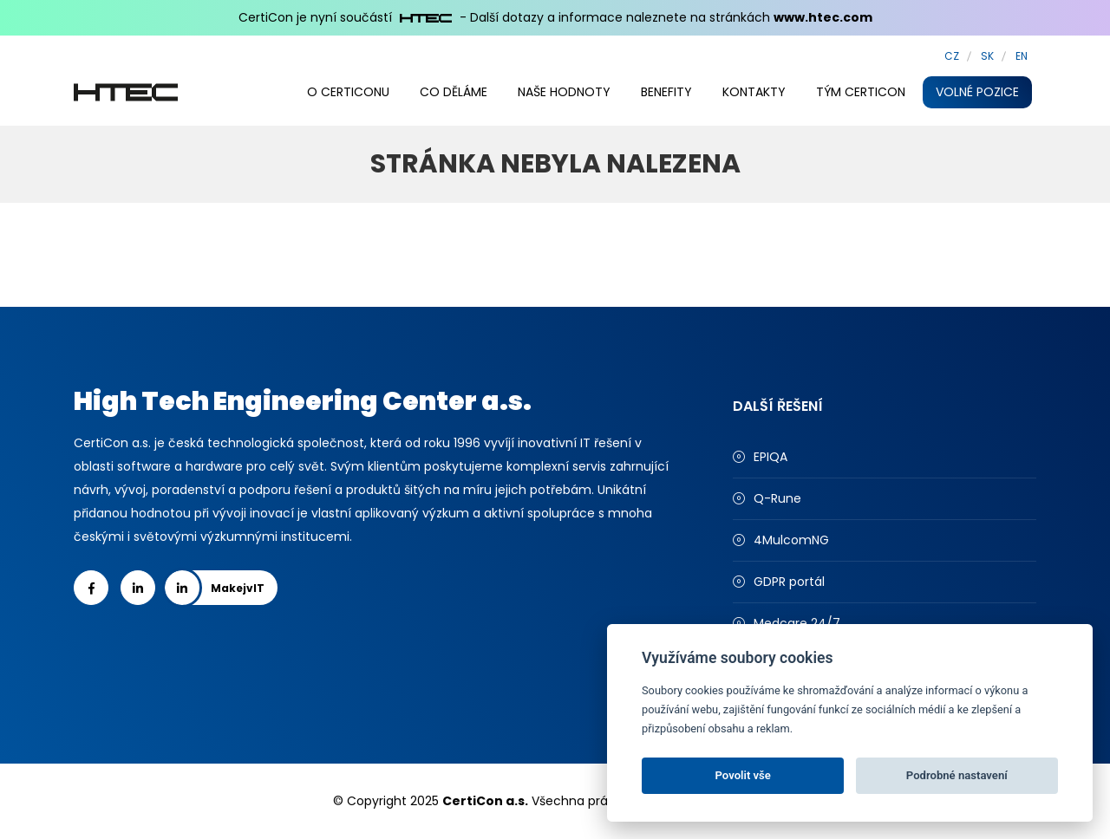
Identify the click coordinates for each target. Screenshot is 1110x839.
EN (1021, 56)
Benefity (666, 92)
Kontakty (754, 92)
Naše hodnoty (564, 92)
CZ (951, 56)
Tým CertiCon (860, 92)
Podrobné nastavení (957, 775)
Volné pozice (977, 92)
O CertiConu (348, 92)
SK (987, 56)
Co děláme (453, 92)
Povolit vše (743, 775)
